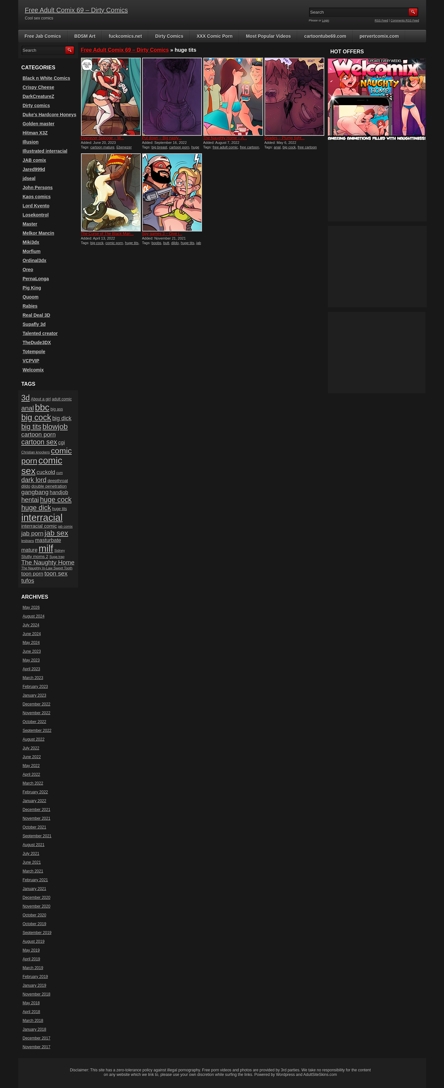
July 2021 (31, 853)
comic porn (114, 243)
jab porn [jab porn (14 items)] (32, 533)
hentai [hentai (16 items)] (30, 499)
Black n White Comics (46, 78)
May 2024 (31, 642)
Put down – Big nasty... (162, 138)
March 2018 (33, 1020)
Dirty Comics (169, 36)
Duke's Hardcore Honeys (49, 114)
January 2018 (35, 1029)
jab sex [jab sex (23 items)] (56, 533)
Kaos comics (37, 196)
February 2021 (35, 880)
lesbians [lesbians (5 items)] (27, 541)
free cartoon (249, 147)
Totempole (34, 351)
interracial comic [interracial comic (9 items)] (39, 526)
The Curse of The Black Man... (107, 233)
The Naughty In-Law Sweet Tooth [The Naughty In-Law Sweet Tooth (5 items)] (47, 568)
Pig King (32, 287)
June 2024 (32, 634)
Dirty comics (36, 105)
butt (166, 243)
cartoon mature (102, 147)
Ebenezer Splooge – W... (102, 138)
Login (325, 20)
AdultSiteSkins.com (320, 1074)
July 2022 (31, 748)
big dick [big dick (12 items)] (62, 418)
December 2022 (36, 704)
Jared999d (34, 169)
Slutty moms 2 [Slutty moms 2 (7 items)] (34, 556)
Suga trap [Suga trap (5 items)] (56, 557)
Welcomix (33, 369)
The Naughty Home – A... (225, 138)
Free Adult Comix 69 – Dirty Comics (76, 10)
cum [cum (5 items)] (59, 473)
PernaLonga (36, 278)
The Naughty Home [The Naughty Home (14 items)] (48, 562)
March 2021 (33, 871)
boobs (156, 243)
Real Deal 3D (36, 315)
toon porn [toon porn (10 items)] (32, 574)
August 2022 (34, 739)
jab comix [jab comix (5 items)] (65, 526)
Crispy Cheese (38, 87)
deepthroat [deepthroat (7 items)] (57, 480)
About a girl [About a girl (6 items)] (41, 399)
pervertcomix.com (379, 36)
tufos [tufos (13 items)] (27, 580)
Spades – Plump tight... (284, 138)
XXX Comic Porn (215, 36)
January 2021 (35, 888)
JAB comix (34, 160)
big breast (159, 147)
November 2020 (36, 906)
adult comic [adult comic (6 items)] (62, 399)
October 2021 (35, 827)
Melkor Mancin (38, 233)
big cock (289, 147)
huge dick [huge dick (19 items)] (36, 508)
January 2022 (35, 801)
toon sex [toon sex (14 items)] (55, 573)
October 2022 (35, 721)
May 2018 (31, 1003)
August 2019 (34, 941)
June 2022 (32, 757)
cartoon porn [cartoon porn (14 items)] (38, 434)
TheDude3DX (37, 342)
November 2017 (36, 1047)
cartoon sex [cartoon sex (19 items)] (39, 442)
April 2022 (31, 774)
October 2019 (35, 924)
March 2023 (33, 678)
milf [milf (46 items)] (46, 548)
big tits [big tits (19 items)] (31, 427)
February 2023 (35, 686)
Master (30, 224)
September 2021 (37, 836)
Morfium (32, 251)
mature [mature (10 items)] (29, 550)
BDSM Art (85, 36)
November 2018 (36, 994)
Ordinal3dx (35, 260)
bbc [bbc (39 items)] (42, 407)
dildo (175, 243)
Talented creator (40, 333)
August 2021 (34, 845)
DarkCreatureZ (38, 96)
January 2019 (35, 985)
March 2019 (33, 968)
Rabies (30, 306)
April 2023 (31, 669)
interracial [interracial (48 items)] (42, 517)
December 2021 (36, 809)
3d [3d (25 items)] (25, 398)
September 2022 (37, 730)
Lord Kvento (36, 205)
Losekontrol (36, 214)
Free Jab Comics (43, 36)
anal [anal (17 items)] (27, 408)
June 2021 (32, 862)
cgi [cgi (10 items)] (61, 442)
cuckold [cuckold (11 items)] (46, 472)
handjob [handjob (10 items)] (59, 492)
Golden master (39, 123)
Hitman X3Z (35, 132)
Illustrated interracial (45, 151)
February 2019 (35, 976)
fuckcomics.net (125, 36)
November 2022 (36, 713)
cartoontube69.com (325, 36)
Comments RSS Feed (405, 20)
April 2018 (31, 1012)
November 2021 (36, 818)
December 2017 (36, 1038)
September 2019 (37, 932)
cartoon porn (179, 147)
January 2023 (35, 695)
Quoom (31, 297)
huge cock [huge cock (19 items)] (56, 500)
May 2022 (31, 765)
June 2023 (32, 651)
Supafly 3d (34, 324)
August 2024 (34, 616)
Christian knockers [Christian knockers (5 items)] (35, 452)
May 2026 (31, 607)
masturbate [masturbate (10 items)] (48, 540)
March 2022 (33, 783)
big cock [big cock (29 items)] (36, 417)
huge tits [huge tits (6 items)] (59, 509)
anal (277, 147)
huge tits (132, 243)
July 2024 (31, 625)
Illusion (31, 142)
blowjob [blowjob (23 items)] (55, 426)
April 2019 (31, 959)
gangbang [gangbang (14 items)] (35, 492)
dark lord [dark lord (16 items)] (34, 479)
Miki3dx (31, 242)
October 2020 (35, 915)
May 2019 (31, 950)
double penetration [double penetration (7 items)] (49, 486)
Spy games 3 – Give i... (162, 233)
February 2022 (35, 792)
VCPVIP (31, 360)
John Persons (38, 187)
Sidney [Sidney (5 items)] (59, 550)
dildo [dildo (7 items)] (26, 486)
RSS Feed (381, 20)
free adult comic (225, 147)
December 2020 (36, 897)
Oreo (28, 269)
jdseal (29, 178)
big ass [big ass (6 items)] (56, 409)
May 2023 (31, 660)
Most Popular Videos (268, 36)
